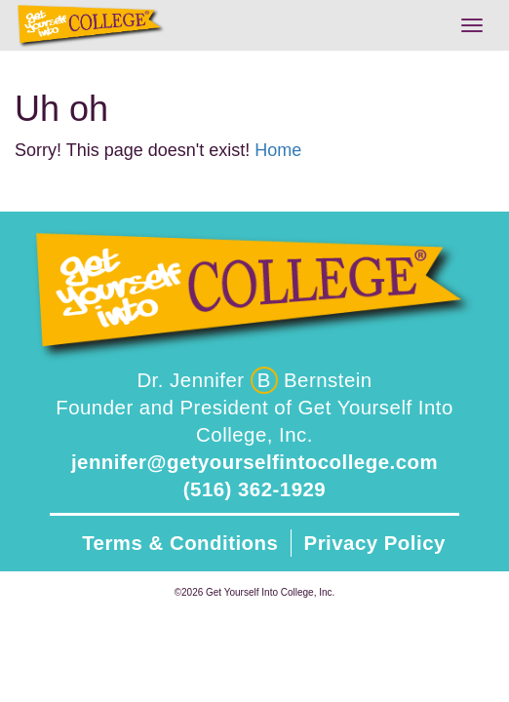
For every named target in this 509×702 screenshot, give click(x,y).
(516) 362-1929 (254, 489)
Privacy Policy (375, 543)
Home (277, 150)
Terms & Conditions (180, 543)
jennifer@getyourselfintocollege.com (254, 462)
